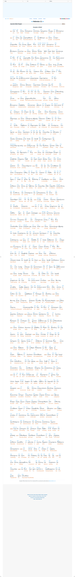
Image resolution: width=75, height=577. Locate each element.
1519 (38, 43)
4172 (56, 144)
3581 (50, 191)
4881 (11, 366)
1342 (36, 56)
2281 (33, 177)
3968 (14, 204)
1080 (51, 164)
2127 (11, 258)
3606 (57, 245)
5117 (58, 117)
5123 (11, 218)
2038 (55, 386)
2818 (11, 117)
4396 (11, 386)
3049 (14, 245)
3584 (50, 346)
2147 (34, 70)
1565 (45, 204)
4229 (41, 29)
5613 (51, 130)
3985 (18, 231)
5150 (25, 285)
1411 (11, 400)
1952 (27, 373)
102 (26, 83)
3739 (20, 56)
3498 (33, 245)
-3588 (40, 43)
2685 (45, 366)
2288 (21, 70)
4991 (45, 103)
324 (10, 238)
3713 (54, 211)
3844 (48, 49)
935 (46, 292)
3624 (55, 103)
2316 (34, 43)
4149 (34, 312)
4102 (21, 29)
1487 (38, 204)
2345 (54, 339)
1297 (36, 292)
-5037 (40, 380)
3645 (36, 339)
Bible (6, 18)
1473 (26, 63)
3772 (40, 171)
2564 (26, 117)
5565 (13, 83)
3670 (37, 191)
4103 (58, 157)
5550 (52, 373)
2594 (26, 332)
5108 (44, 198)
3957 (50, 332)
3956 (22, 184)
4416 (46, 339)
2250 (32, 359)
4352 (34, 265)
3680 (21, 319)
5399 (25, 292)
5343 (21, 400)
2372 (44, 326)
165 (22, 43)
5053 (24, 272)
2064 (11, 130)
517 (10, 332)
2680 (28, 103)
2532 (19, 63)
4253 (11, 76)
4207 (50, 184)
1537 (29, 245)
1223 (18, 56)
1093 (37, 130)
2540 (38, 157)
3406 (56, 90)
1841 (42, 272)
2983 (25, 157)
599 (30, 63)
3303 (41, 204)
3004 (51, 198)
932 (48, 386)
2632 (14, 110)
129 (21, 339)
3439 (34, 231)
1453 (39, 245)
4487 (28, 43)
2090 (24, 225)
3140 (24, 36)
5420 (34, 393)
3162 (32, 400)
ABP (8, 18)
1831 (47, 117)
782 (25, 191)
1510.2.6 (20, 198)
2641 (19, 326)
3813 (11, 292)
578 (38, 319)
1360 (41, 70)
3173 (17, 299)
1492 (17, 70)
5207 (15, 265)
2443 (27, 339)
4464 (57, 265)
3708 (21, 332)
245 (53, 130)
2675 (11, 43)
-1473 (59, 56)
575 (44, 164)
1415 (45, 245)
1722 (13, 36)
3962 (38, 285)
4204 (52, 359)
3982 (14, 191)
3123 (60, 299)
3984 (11, 353)
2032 (18, 218)
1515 (57, 366)
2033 (28, 359)
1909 (50, 56)
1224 (19, 346)
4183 (33, 49)
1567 (44, 90)
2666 (34, 353)
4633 (11, 137)
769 (55, 400)
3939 (23, 130)
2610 (38, 386)
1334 (41, 373)
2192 (50, 144)
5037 (21, 380)
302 (23, 211)
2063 (30, 346)
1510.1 (32, 56)
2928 (20, 285)
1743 (38, 400)
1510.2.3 (14, 29)
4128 (48, 171)
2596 (39, 110)
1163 (52, 83)
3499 (15, 171)
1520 (48, 164)
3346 (58, 63)
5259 (31, 285)
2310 (43, 144)
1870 (35, 218)
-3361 (29, 339)
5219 (39, 117)
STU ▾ (63, 24)
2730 (16, 137)
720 (29, 299)
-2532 (23, 380)
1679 (25, 29)
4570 (55, 393)
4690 (18, 157)
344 (31, 211)
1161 (17, 29)
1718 (57, 198)
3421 (50, 204)
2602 (11, 157)
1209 (35, 366)
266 (10, 312)
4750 (40, 393)
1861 (22, 164)
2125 (19, 103)
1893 (54, 157)
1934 (22, 204)
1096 (18, 49)
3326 (24, 137)
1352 (36, 164)
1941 (11, 225)
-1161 (15, 83)
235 (46, 184)
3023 (46, 393)
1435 (57, 56)
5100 (17, 373)
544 (26, 366)
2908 (47, 211)
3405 (53, 319)
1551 (28, 144)
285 (10, 177)
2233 (11, 164)
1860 (43, 130)
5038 (55, 353)
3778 (16, 36)
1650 (49, 29)
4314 (23, 238)
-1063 (13, 76)
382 (42, 177)
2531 (24, 171)
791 (57, 285)
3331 (19, 76)
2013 (19, 393)
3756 (54, 29)
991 (57, 29)
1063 (21, 36)
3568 (43, 211)
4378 (11, 339)
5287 (34, 29)
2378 (38, 49)
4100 (42, 83)
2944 (15, 359)
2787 (37, 103)
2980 (41, 63)
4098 (11, 359)
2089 (38, 63)
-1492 (59, 184)
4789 (43, 137)
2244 (43, 157)
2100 (40, 76)
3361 (43, 43)
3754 (29, 90)
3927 (11, 198)
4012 (32, 272)
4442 (16, 400)
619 (17, 312)
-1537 (45, 43)
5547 (33, 319)
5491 (25, 177)
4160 (41, 332)
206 (49, 265)
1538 (61, 258)
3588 (35, 36)
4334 (11, 90)
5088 (49, 157)
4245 (38, 36)
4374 (57, 49)
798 (31, 171)
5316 (47, 43)
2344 (11, 319)
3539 (54, 36)
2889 (25, 110)
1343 (50, 110)
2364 (46, 299)
